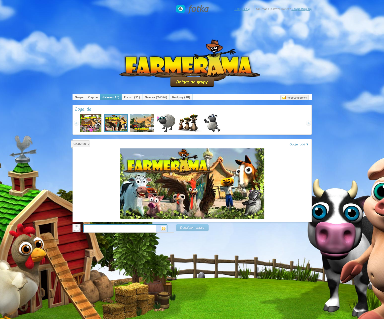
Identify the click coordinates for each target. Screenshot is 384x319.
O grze (93, 97)
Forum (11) (132, 97)
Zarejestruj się (302, 9)
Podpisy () (181, 97)
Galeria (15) (110, 97)
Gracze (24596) (156, 97)
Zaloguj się (242, 9)
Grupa (79, 97)
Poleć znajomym (294, 98)
